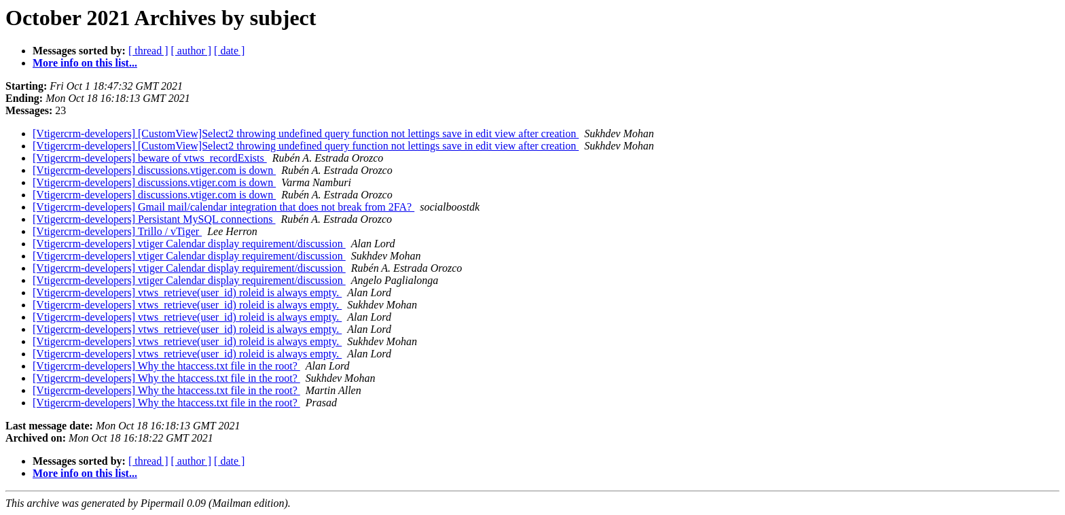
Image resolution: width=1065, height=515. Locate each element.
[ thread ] (148, 50)
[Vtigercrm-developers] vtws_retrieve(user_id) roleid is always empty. (187, 292)
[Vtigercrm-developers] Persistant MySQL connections (154, 219)
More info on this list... (85, 63)
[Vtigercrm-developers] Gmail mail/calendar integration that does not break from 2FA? (223, 207)
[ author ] (191, 50)
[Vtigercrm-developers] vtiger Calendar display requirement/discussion (189, 243)
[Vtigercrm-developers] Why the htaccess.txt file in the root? (166, 366)
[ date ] (229, 50)
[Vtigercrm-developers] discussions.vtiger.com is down (154, 170)
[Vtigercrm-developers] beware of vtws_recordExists (150, 158)
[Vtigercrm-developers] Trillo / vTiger (117, 231)
